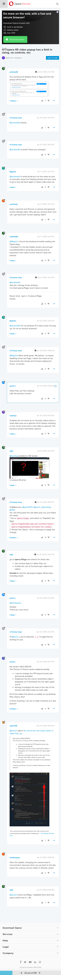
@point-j (37, 502)
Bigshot (13, 167)
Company (8, 948)
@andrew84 (15, 118)
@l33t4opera (15, 598)
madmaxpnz (15, 853)
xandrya (13, 411)
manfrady (14, 199)
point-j (13, 381)
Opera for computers (14, 53)
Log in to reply (52, 53)
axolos (12, 657)
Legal (6, 942)
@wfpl (12, 505)
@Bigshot (14, 237)
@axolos (13, 726)
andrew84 (14, 67)
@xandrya (14, 451)
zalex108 (13, 721)
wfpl (11, 446)
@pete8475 (27, 502)
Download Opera (16, 35)
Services (7, 929)
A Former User (16, 113)
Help (5, 936)
